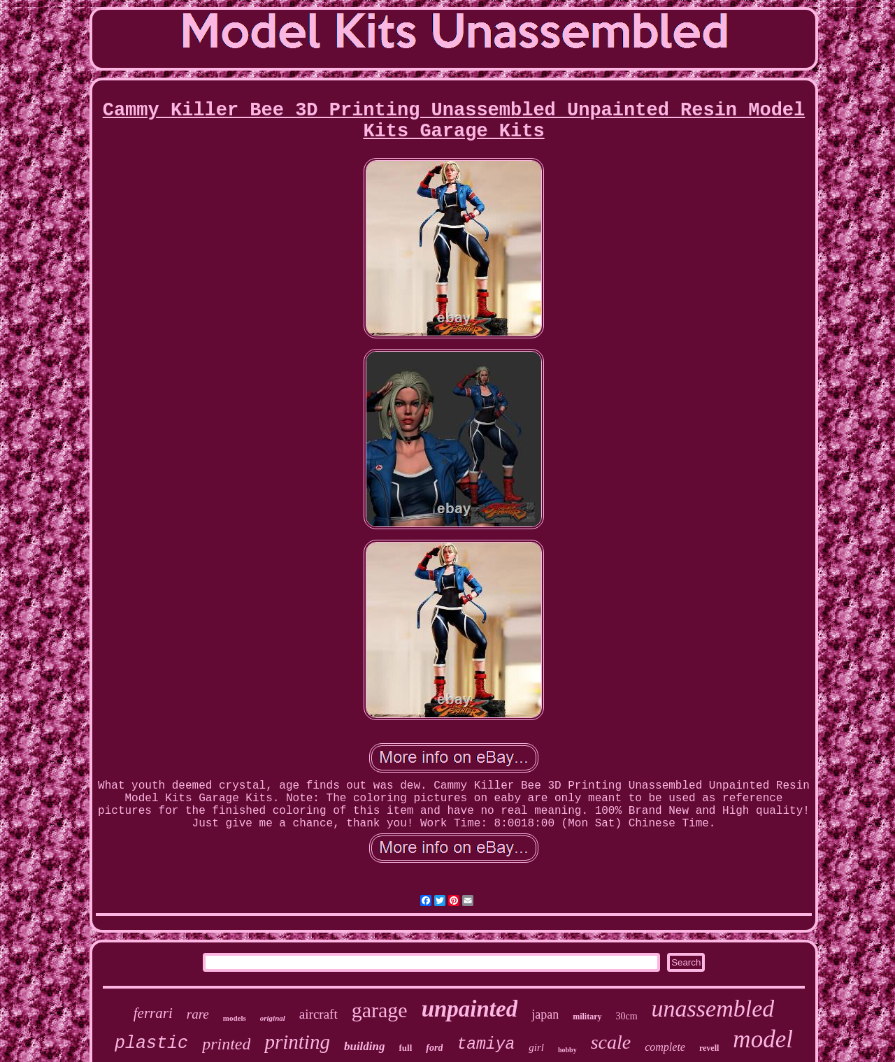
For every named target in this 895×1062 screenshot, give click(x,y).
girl (536, 1047)
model (763, 1039)
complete (665, 1047)
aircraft (318, 1014)
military (587, 1016)
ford (434, 1047)
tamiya (486, 1044)
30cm (627, 1016)
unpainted (470, 1008)
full (406, 1047)
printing (296, 1042)
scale (611, 1042)
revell (709, 1048)
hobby (567, 1050)
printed (226, 1044)
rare (198, 1014)
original (272, 1018)
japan (545, 1014)
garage (380, 1009)
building (364, 1046)
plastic (151, 1043)
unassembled (713, 1008)
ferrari (153, 1013)
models (234, 1018)
